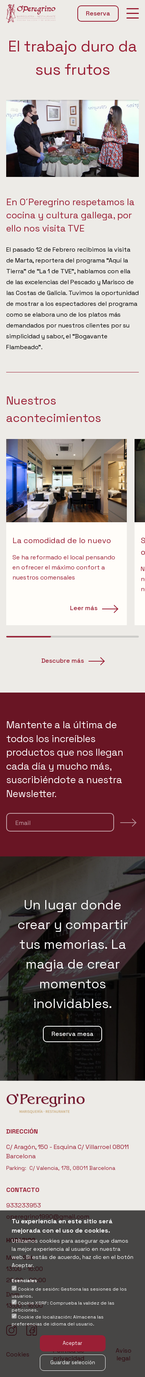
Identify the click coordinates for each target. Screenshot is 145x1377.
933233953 (23, 1205)
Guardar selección (72, 1362)
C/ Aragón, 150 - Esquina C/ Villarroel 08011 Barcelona (67, 1151)
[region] (72, 532)
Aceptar (72, 1343)
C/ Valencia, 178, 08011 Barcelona (72, 1167)
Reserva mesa (72, 1034)
